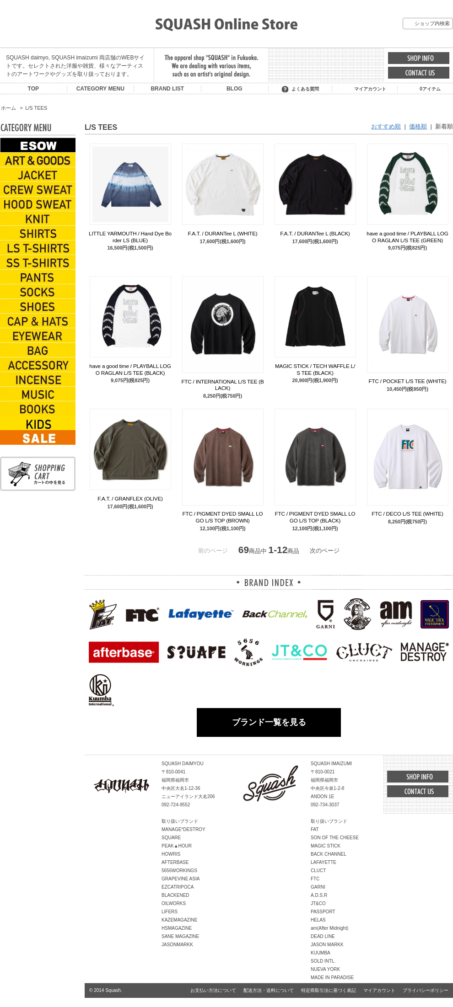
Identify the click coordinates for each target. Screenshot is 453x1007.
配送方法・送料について (268, 990)
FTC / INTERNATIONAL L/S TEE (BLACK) (222, 384)
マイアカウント (370, 88)
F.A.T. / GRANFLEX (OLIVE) (129, 498)
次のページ (325, 550)
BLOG (234, 88)
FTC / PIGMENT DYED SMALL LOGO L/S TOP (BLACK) (315, 517)
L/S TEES (36, 108)
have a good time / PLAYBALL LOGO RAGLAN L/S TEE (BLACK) (130, 369)
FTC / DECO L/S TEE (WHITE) (407, 514)
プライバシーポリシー (425, 990)
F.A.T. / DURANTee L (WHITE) (223, 233)
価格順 (418, 126)
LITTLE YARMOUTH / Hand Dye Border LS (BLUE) (130, 236)
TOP (33, 88)
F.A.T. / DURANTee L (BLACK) (315, 233)
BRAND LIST (167, 88)
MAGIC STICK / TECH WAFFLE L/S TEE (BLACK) (315, 369)
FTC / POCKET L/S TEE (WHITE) (408, 381)
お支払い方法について (213, 990)
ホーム (8, 108)
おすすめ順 (386, 126)
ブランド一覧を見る (269, 722)
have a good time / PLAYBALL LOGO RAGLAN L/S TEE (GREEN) (407, 236)
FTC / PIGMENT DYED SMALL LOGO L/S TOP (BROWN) (223, 517)
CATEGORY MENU (100, 88)
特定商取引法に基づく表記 (328, 990)
